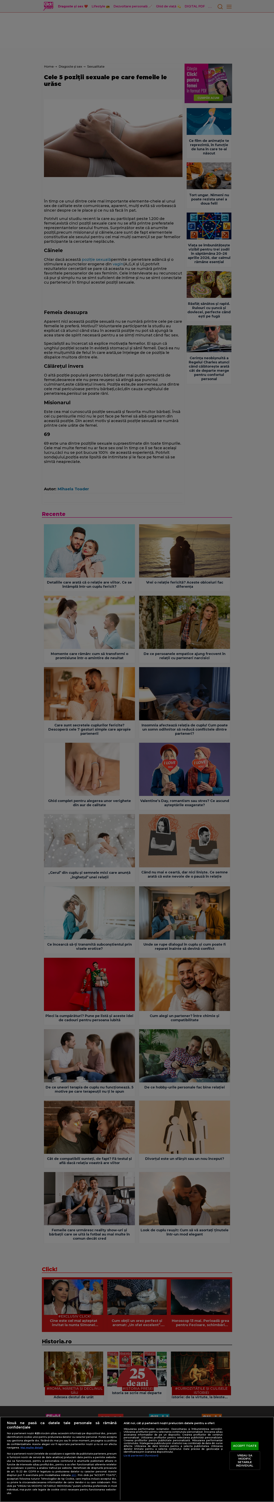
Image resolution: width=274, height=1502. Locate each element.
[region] (137, 1459)
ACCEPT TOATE (244, 1446)
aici (74, 1475)
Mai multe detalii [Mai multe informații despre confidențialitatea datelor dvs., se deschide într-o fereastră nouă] (32, 1447)
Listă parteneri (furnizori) (141, 1455)
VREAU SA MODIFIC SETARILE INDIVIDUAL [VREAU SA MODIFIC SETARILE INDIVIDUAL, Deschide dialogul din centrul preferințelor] (244, 1460)
